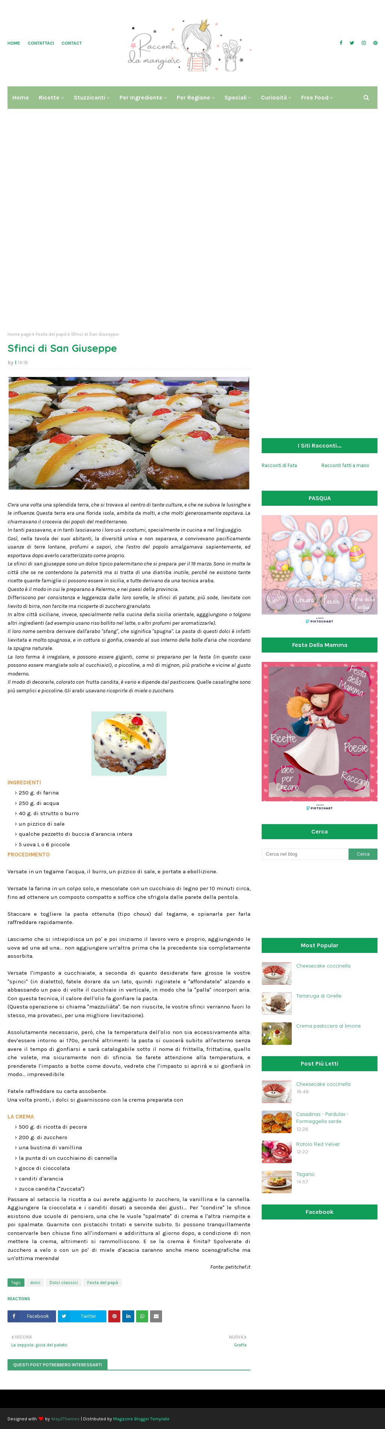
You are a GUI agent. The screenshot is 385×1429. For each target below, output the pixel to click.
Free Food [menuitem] (315, 97)
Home (14, 43)
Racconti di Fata (279, 465)
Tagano (305, 1174)
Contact (72, 43)
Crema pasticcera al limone (328, 1026)
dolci (35, 1282)
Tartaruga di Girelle (318, 996)
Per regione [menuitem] (193, 97)
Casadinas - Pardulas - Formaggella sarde (322, 1118)
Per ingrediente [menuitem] (141, 97)
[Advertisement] (192, 267)
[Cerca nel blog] (305, 854)
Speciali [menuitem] (235, 97)
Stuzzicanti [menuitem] (89, 97)
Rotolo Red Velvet (318, 1144)
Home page (19, 334)
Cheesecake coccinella (323, 966)
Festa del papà (51, 334)
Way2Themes (65, 1418)
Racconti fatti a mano (345, 465)
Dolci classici (64, 1282)
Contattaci (41, 43)
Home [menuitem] (20, 97)
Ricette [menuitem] (49, 97)
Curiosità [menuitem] (274, 97)
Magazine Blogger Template (141, 1418)
